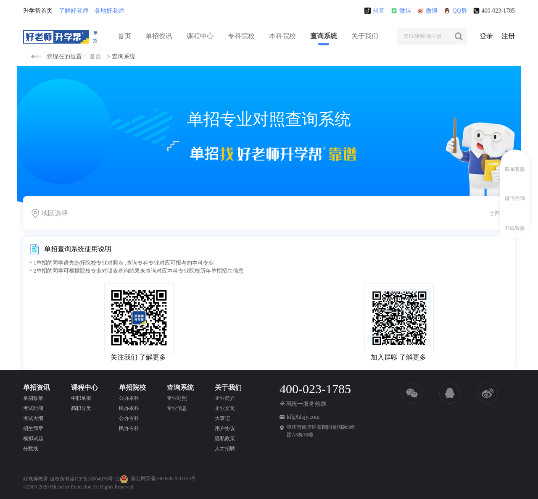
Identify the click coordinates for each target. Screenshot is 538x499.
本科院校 (282, 35)
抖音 (374, 11)
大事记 (222, 418)
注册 (508, 35)
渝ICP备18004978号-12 (95, 479)
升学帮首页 (38, 11)
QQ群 (455, 11)
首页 (124, 35)
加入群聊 (384, 357)
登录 (486, 35)
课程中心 (200, 35)
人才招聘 (225, 449)
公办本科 (129, 398)
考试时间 (33, 408)
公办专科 (129, 418)
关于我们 (364, 35)
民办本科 (129, 408)
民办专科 (129, 428)
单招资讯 (158, 35)
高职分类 (81, 408)
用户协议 (225, 428)
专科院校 (241, 35)
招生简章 (33, 428)
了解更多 (152, 357)
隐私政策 (225, 438)
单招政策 (33, 398)
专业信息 (177, 408)
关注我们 (124, 357)
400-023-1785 (494, 11)
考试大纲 (33, 418)
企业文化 (225, 408)
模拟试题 (33, 438)
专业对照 (177, 398)
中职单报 (81, 398)
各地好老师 (109, 11)
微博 (427, 11)
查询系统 (323, 35)
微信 (401, 11)
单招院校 (132, 387)
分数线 (30, 449)
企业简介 (225, 398)
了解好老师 (73, 11)
